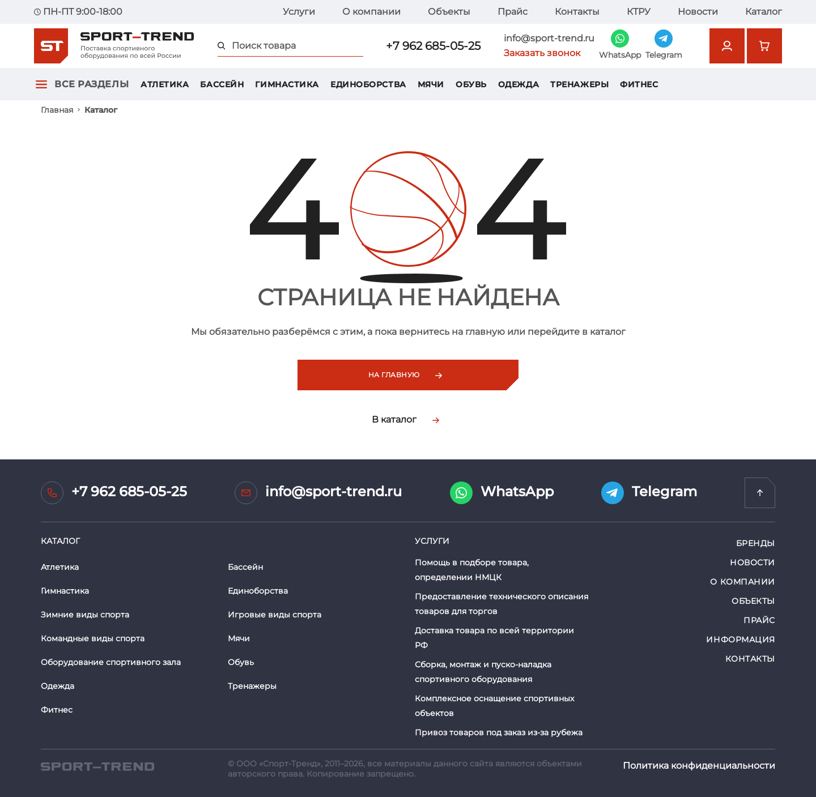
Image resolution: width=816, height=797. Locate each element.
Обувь (471, 84)
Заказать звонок (542, 53)
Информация (740, 639)
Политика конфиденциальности (699, 765)
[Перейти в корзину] (764, 45)
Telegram (649, 492)
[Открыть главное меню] (41, 84)
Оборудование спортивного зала (111, 662)
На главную (405, 374)
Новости (698, 11)
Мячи (431, 84)
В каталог (405, 419)
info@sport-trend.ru (549, 38)
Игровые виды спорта (274, 615)
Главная (57, 110)
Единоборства (368, 84)
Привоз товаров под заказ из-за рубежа (499, 732)
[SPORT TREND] (97, 765)
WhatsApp (502, 492)
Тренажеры (579, 84)
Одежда (518, 84)
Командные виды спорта (92, 638)
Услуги (299, 11)
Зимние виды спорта (85, 615)
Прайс (513, 11)
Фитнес (639, 84)
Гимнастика (287, 84)
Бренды (755, 543)
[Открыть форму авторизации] (727, 45)
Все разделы (91, 84)
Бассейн (222, 84)
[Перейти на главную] (760, 493)
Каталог (763, 11)
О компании (371, 11)
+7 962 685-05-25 (433, 46)
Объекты (449, 11)
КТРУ (639, 11)
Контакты (577, 11)
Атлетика (165, 84)
